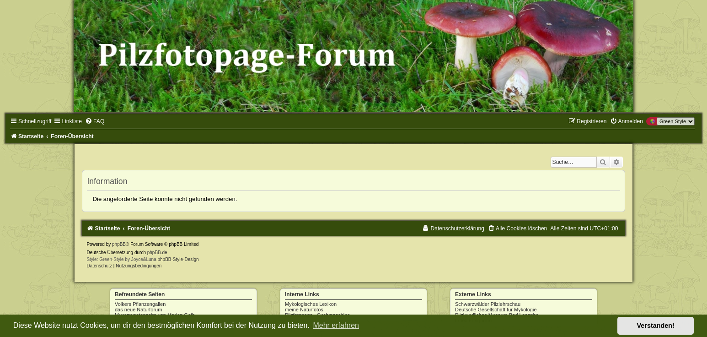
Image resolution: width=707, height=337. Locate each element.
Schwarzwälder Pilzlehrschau (487, 304)
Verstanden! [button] (656, 325)
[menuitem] (94, 121)
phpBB (119, 244)
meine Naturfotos (304, 309)
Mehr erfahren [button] (336, 325)
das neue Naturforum (138, 309)
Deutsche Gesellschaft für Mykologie (496, 309)
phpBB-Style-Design (178, 259)
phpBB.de (157, 252)
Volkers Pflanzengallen (140, 304)
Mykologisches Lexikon (311, 304)
